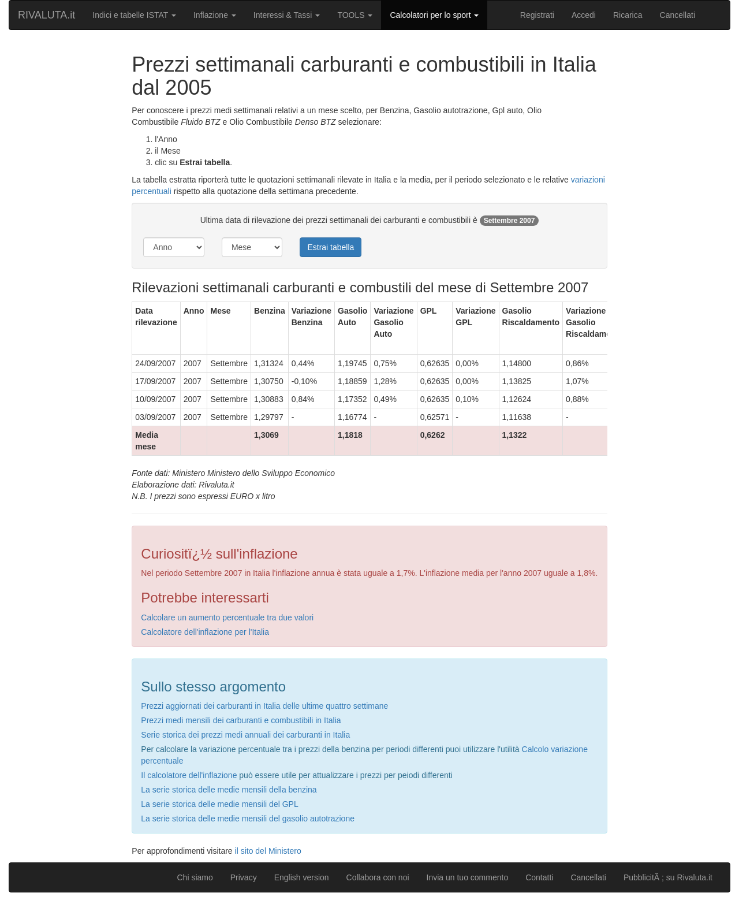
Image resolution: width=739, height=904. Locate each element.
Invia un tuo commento (468, 877)
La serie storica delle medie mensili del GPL (219, 804)
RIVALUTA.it (46, 15)
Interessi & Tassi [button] (286, 15)
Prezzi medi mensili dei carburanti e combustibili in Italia (241, 720)
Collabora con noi (377, 877)
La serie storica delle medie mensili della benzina (228, 789)
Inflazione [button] (214, 15)
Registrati (537, 15)
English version (301, 877)
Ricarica (628, 15)
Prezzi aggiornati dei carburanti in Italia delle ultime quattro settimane (264, 705)
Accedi (584, 15)
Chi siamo (194, 877)
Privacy (243, 877)
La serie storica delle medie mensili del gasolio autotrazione (247, 818)
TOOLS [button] (354, 15)
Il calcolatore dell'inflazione (189, 775)
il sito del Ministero (268, 850)
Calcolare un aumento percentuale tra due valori (227, 617)
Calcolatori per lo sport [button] (434, 15)
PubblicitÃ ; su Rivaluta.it (668, 877)
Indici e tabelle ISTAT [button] (134, 15)
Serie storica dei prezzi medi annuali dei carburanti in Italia (245, 734)
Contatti (539, 877)
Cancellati (677, 15)
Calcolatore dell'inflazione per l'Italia (205, 632)
